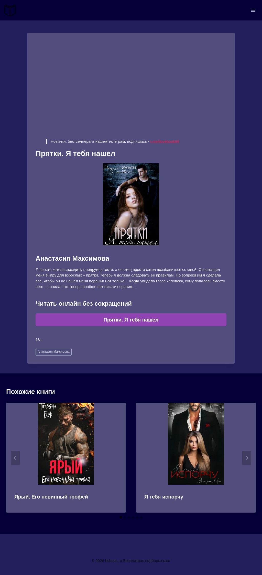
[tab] (120, 517)
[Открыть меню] (253, 10)
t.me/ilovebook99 (164, 141)
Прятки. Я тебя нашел (131, 320)
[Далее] (246, 458)
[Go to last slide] (15, 458)
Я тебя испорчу (163, 497)
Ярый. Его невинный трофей (51, 497)
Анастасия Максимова (54, 351)
